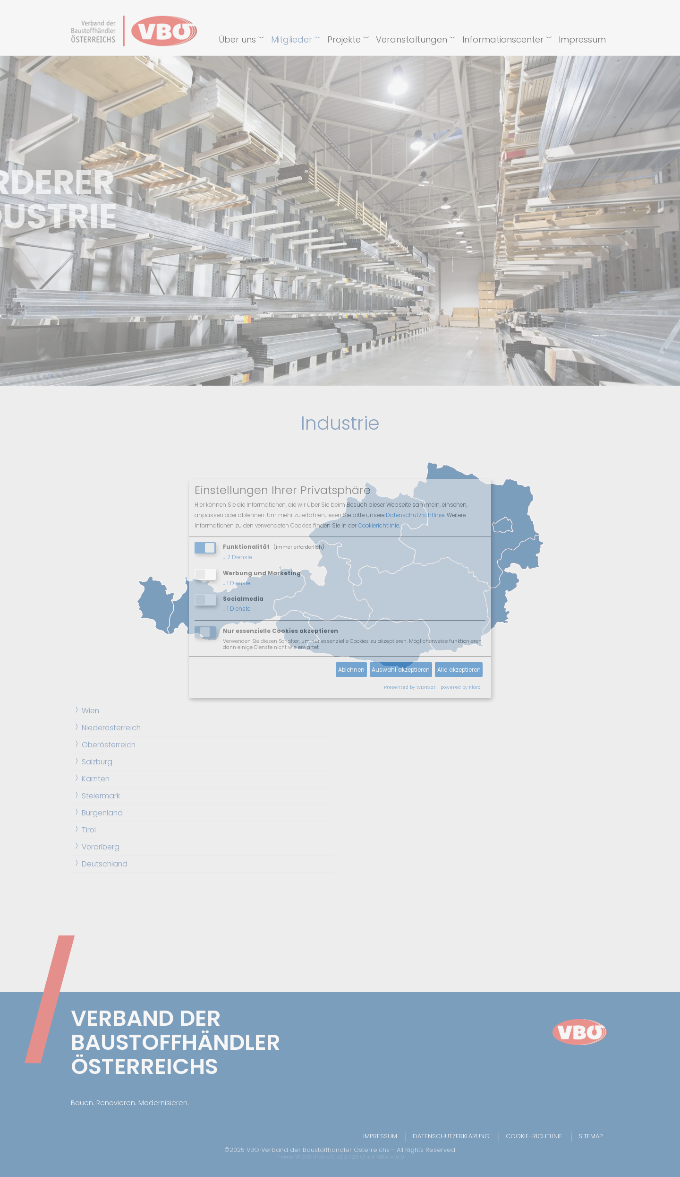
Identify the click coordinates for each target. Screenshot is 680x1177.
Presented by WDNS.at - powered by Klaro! (433, 687)
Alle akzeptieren (459, 670)
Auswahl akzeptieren (401, 670)
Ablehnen (351, 670)
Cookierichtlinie (378, 525)
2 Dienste (237, 557)
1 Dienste (236, 583)
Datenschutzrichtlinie (415, 515)
